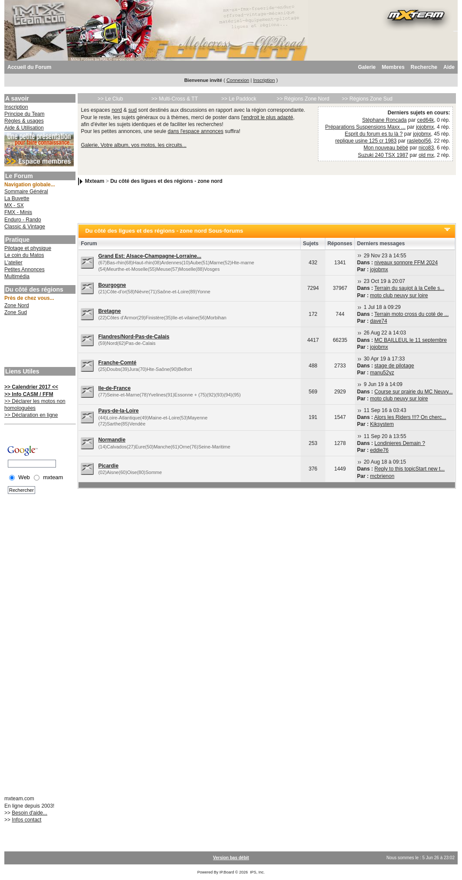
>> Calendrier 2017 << (31, 387)
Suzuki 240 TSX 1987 (383, 155)
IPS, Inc (257, 872)
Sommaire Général (26, 191)
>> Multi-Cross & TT (174, 99)
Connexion (237, 80)
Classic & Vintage (24, 227)
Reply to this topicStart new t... (409, 469)
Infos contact (26, 820)
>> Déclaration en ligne (31, 415)
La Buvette (16, 198)
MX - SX (14, 205)
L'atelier (13, 263)
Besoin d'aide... (29, 813)
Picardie (108, 466)
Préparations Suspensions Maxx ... (365, 127)
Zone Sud (15, 312)
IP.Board (227, 872)
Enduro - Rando (22, 220)
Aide (449, 67)
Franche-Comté (117, 363)
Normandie (111, 440)
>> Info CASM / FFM (28, 394)
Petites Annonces (24, 269)
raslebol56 (419, 141)
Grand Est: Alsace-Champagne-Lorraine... (149, 256)
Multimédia (16, 276)
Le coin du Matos (24, 255)
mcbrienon (382, 476)
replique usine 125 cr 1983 (365, 141)
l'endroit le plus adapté (267, 117)
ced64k (425, 120)
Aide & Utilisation (24, 128)
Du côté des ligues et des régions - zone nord (166, 181)
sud (132, 110)
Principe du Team (24, 114)
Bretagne (109, 311)
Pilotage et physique (27, 248)
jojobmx (425, 127)
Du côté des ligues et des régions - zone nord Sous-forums (164, 230)
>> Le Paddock (238, 99)
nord (116, 110)
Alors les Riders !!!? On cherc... (410, 417)
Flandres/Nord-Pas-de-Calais (133, 337)
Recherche (424, 67)
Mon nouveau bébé (386, 148)
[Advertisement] (39, 342)
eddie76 (379, 450)
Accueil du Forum (29, 67)
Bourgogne (112, 285)
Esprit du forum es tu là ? (374, 134)
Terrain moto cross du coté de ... (411, 314)
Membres (393, 67)
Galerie (367, 67)
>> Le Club (110, 99)
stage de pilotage (394, 366)
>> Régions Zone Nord (303, 99)
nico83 (426, 148)
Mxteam (95, 181)
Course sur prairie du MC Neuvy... (413, 392)
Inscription (264, 80)
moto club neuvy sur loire (399, 295)
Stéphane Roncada (384, 120)
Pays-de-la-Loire (118, 411)
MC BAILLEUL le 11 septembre (410, 340)
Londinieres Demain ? (399, 443)
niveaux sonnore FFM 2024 (406, 263)
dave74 (378, 321)
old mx (426, 155)
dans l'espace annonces (195, 131)
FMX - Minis (18, 212)
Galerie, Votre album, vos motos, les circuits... (133, 145)
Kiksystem (382, 424)
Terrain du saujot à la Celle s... (409, 288)
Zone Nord (16, 305)
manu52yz (382, 373)
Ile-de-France (114, 388)
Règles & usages (24, 121)
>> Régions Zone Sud (367, 99)
